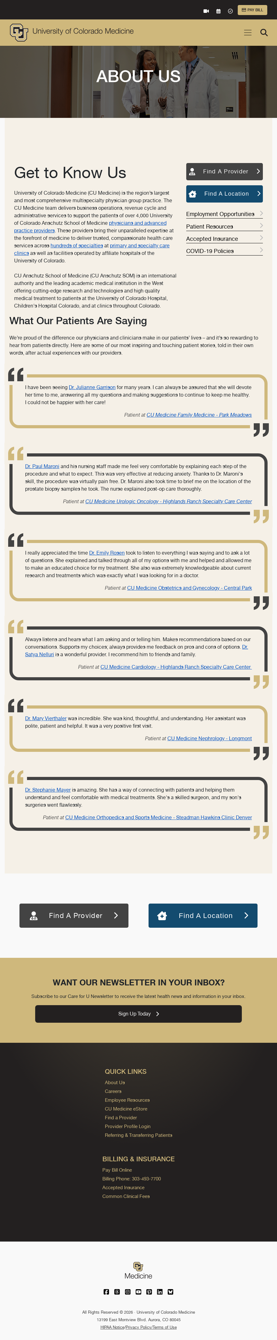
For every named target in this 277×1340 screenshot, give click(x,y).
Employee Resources (127, 1100)
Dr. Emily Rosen (107, 553)
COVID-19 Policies (224, 251)
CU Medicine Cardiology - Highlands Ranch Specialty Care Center (176, 667)
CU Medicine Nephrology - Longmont (209, 738)
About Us (115, 1082)
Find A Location (224, 194)
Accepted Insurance (224, 238)
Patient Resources (224, 226)
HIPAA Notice (112, 1327)
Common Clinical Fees (126, 1196)
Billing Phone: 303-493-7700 (131, 1178)
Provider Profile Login (127, 1126)
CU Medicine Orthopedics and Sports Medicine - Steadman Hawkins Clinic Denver (158, 817)
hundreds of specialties (77, 246)
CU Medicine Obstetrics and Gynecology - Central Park (189, 588)
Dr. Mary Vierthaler (46, 718)
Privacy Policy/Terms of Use (151, 1327)
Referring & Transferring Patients (138, 1135)
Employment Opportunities (224, 214)
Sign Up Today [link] (138, 1014)
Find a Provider (121, 1117)
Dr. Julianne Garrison (92, 387)
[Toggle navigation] (247, 33)
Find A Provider (224, 171)
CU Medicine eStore (126, 1108)
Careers (113, 1091)
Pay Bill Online (117, 1170)
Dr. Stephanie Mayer (48, 790)
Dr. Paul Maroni (42, 466)
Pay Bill (252, 10)
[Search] (264, 32)
